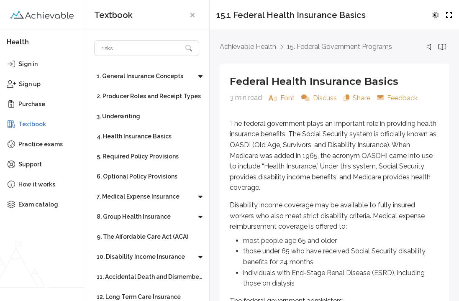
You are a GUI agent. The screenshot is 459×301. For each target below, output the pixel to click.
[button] (192, 15)
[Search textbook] (138, 48)
